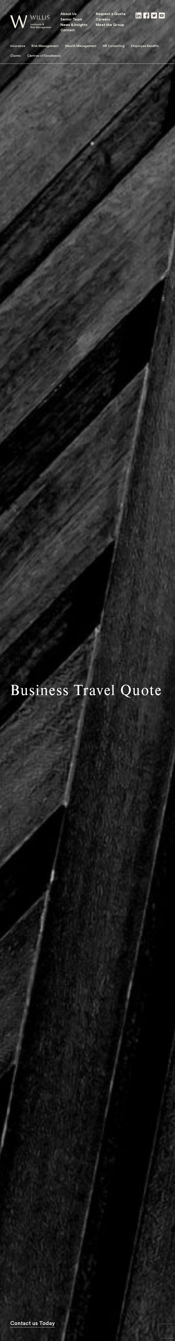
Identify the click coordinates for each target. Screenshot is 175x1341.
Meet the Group (110, 24)
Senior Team (71, 19)
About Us (68, 13)
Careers (103, 19)
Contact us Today (32, 1323)
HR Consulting (114, 46)
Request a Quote (111, 13)
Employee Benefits (145, 46)
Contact (67, 30)
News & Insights (74, 24)
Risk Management (45, 46)
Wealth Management (80, 46)
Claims (15, 55)
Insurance (17, 46)
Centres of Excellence (43, 55)
